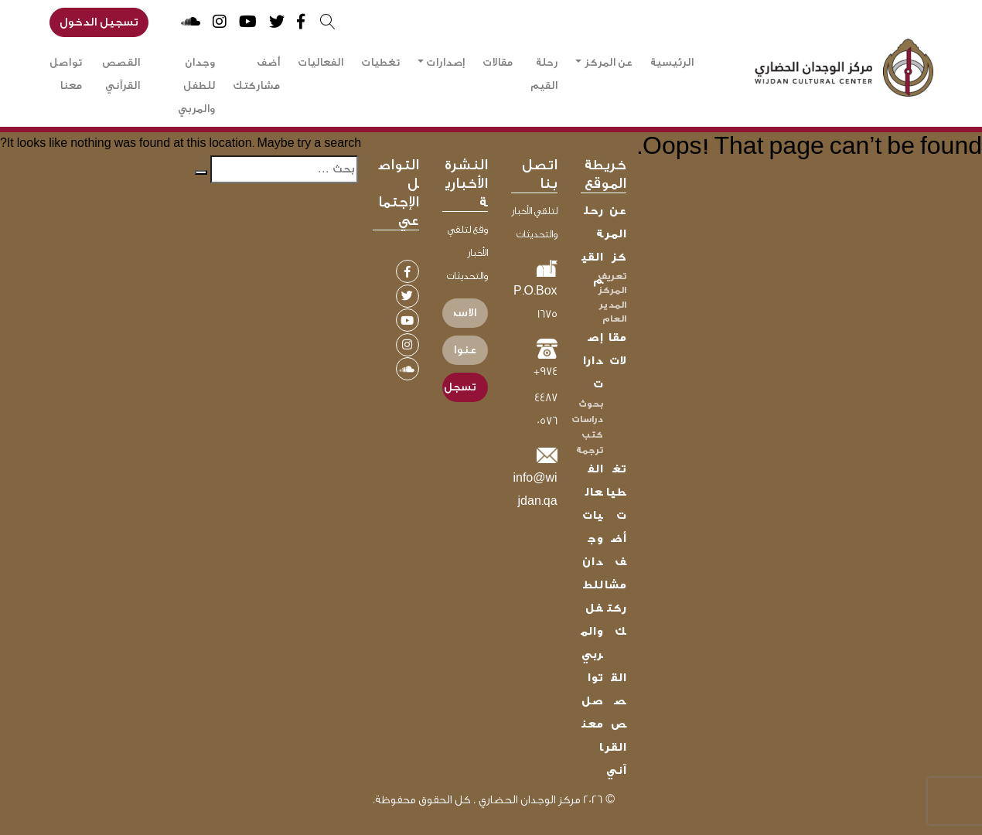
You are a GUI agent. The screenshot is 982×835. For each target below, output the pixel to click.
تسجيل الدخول (99, 22)
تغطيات (380, 62)
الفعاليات (320, 62)
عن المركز (609, 62)
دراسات (587, 419)
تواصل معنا (65, 74)
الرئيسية (672, 62)
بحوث (590, 403)
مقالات (497, 62)
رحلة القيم (543, 74)
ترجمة (589, 450)
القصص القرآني (121, 74)
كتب (592, 434)
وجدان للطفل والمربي (196, 85)
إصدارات (445, 62)
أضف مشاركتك (256, 74)
